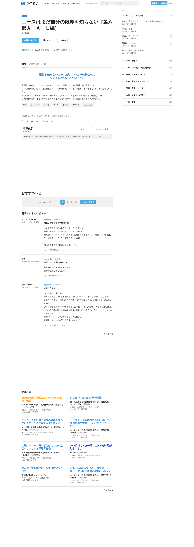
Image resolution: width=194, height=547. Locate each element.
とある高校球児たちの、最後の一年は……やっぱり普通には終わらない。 (90, 469)
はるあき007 (28, 407)
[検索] (102, 3)
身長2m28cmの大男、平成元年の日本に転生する (42, 405)
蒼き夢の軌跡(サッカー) (32, 475)
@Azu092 (84, 452)
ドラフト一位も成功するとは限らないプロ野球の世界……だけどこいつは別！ (90, 423)
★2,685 (73, 480)
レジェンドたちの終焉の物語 (86, 397)
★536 (72, 455)
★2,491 (73, 435)
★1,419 (25, 432)
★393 (72, 407)
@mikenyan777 (28, 285)
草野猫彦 (25, 33)
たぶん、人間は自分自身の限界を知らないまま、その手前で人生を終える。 (42, 421)
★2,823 (25, 410)
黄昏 (23, 259)
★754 (24, 478)
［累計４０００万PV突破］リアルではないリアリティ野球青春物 (43, 447)
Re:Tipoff (74, 452)
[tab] (25, 64)
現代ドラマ (34, 410)
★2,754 (25, 458)
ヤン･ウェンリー (29, 219)
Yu (45, 475)
